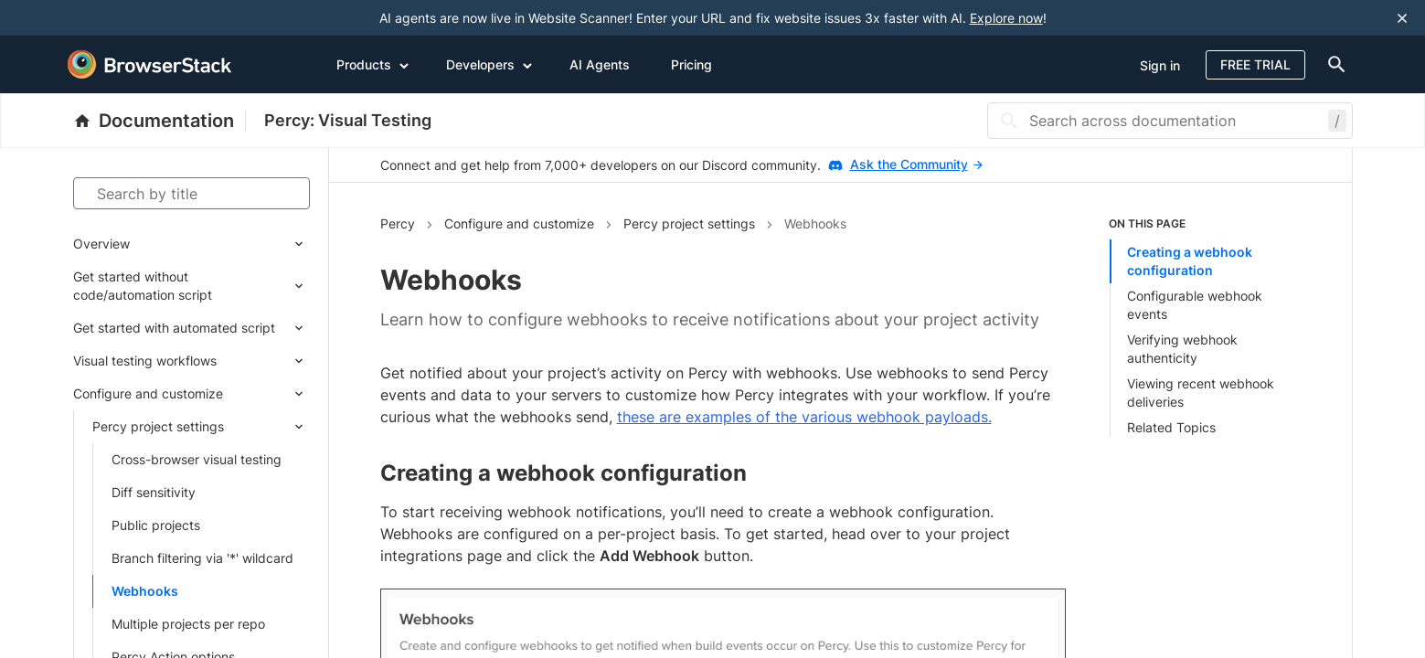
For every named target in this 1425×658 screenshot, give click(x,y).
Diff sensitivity (154, 492)
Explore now (1006, 18)
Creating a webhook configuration (1189, 261)
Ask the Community (916, 164)
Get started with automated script (174, 327)
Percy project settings (158, 426)
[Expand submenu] (220, 244)
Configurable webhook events (1194, 305)
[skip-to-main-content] (75, 18)
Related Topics (1171, 427)
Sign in (1160, 65)
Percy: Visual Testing (347, 120)
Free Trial (1255, 64)
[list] (1205, 326)
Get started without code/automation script (142, 285)
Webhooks (145, 591)
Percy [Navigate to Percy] (397, 223)
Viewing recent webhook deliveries (1200, 392)
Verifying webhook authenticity (1182, 349)
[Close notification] (1402, 18)
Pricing (691, 64)
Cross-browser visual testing (197, 459)
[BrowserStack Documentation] (159, 121)
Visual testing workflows (145, 360)
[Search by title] (191, 193)
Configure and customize (148, 393)
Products (372, 64)
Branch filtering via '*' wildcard (202, 558)
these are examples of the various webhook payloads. (804, 417)
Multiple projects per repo (188, 623)
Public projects (156, 525)
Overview (101, 243)
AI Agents (599, 64)
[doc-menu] (1333, 64)
